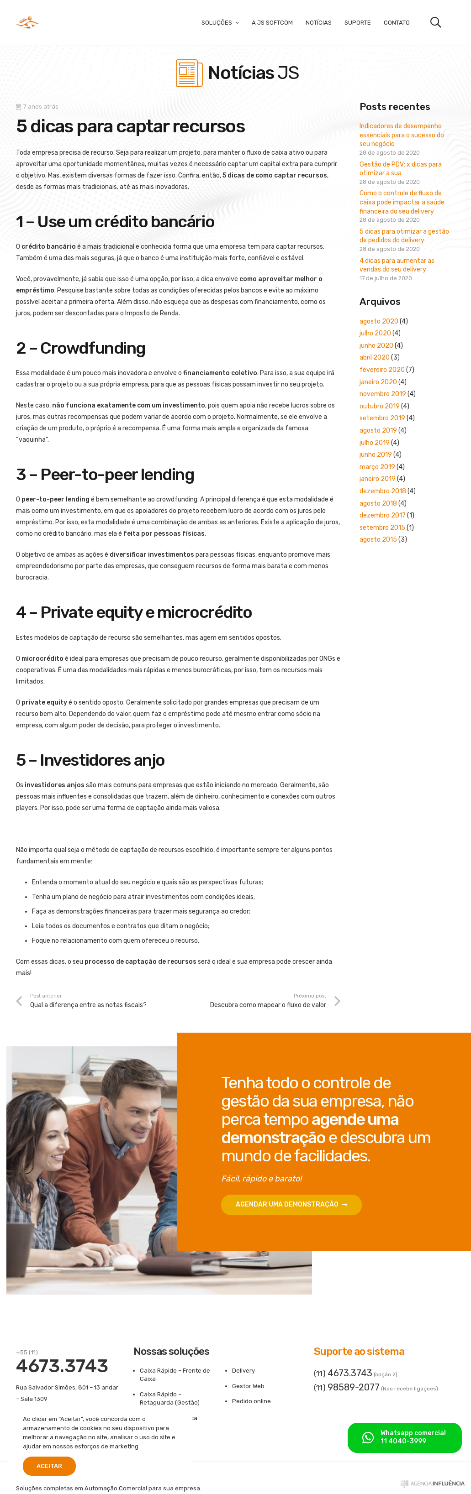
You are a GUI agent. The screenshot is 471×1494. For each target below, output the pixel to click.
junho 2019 (376, 455)
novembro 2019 (383, 394)
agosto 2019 (378, 430)
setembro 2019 (382, 418)
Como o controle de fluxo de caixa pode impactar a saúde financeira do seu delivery (402, 202)
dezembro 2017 (383, 515)
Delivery (243, 1370)
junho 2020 (376, 346)
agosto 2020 (379, 321)
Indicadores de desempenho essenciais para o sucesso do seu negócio (402, 135)
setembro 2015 (382, 528)
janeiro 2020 (378, 382)
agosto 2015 (378, 539)
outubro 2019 (380, 406)
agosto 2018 (378, 503)
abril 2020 (375, 357)
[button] (435, 22)
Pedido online (251, 1401)
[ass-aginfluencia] (433, 1486)
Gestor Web (248, 1386)
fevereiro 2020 (382, 370)
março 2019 (377, 467)
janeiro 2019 (378, 479)
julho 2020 (375, 333)
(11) (343, 1373)
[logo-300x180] (27, 23)
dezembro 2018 (383, 491)
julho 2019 (375, 443)
